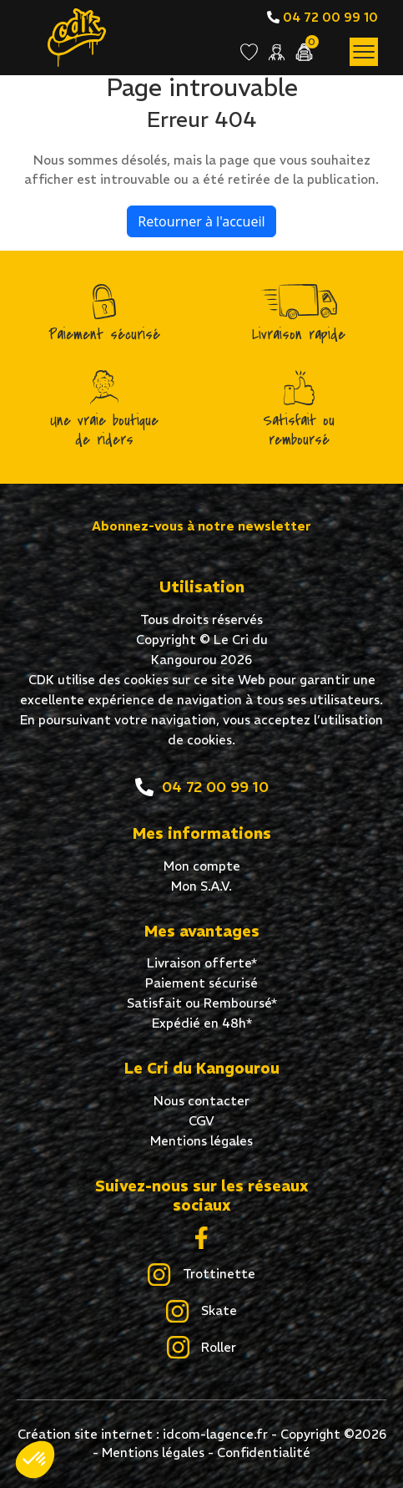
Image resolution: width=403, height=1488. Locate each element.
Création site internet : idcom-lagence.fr (143, 1434)
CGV (201, 1121)
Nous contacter (201, 1101)
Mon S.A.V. (201, 886)
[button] (35, 1460)
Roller (201, 1348)
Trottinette (201, 1275)
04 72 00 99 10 (322, 17)
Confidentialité (263, 1452)
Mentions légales (201, 1141)
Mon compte (202, 866)
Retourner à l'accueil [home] (201, 221)
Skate (201, 1312)
